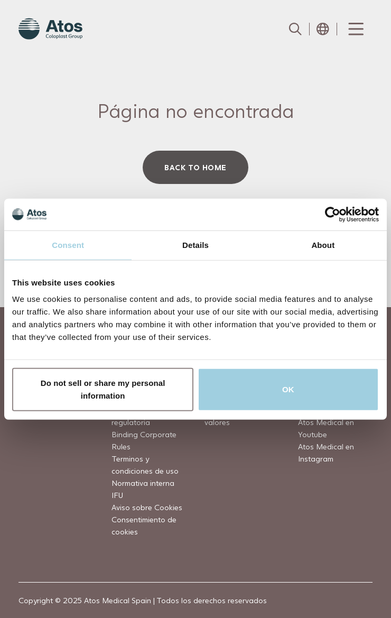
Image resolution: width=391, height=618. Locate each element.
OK (288, 389)
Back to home (195, 167)
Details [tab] (195, 244)
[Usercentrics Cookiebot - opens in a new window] (332, 214)
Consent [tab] (68, 244)
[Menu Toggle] (355, 29)
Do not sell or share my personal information (103, 389)
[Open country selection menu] (322, 29)
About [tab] (322, 244)
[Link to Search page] (295, 29)
